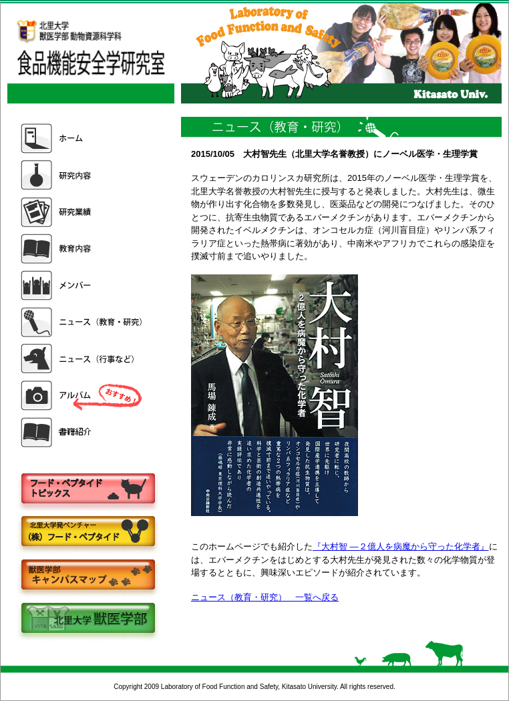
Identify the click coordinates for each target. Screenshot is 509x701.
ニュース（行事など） (83, 359)
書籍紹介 (83, 432)
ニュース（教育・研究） (83, 322)
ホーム (83, 139)
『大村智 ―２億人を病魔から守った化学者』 (401, 546)
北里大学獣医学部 (87, 619)
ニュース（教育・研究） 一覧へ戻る (265, 597)
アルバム (83, 396)
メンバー (83, 285)
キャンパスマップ (87, 576)
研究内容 (83, 175)
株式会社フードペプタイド (87, 532)
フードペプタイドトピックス (87, 489)
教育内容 (83, 249)
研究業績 (83, 212)
